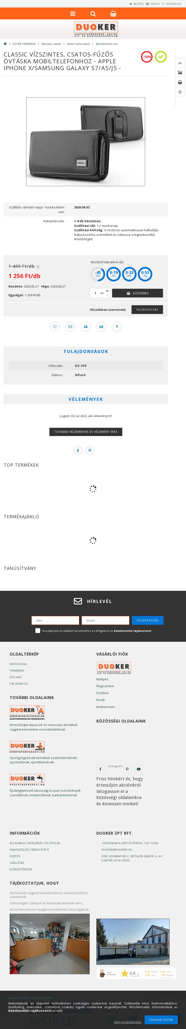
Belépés (125, 4)
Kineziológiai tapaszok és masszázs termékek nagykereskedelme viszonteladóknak (44, 727)
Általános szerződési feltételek (35, 843)
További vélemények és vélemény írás (85, 432)
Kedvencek (171, 4)
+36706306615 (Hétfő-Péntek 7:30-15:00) (130, 843)
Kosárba (141, 293)
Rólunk (15, 677)
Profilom (102, 693)
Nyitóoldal (19, 664)
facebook (100, 769)
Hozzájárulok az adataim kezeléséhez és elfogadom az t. (97, 631)
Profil (147, 4)
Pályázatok (19, 683)
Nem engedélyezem (127, 1022)
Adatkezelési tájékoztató (30, 849)
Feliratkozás (147, 309)
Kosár (100, 700)
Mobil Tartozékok (78, 44)
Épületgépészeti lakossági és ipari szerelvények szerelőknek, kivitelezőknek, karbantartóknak (45, 792)
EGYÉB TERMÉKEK (24, 44)
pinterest (127, 769)
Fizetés (15, 856)
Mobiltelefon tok (106, 44)
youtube (139, 769)
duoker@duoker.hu (116, 849)
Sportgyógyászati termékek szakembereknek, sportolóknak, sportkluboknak (44, 760)
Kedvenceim (105, 707)
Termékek (17, 670)
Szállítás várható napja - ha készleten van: (36, 209)
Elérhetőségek (21, 869)
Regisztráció (105, 686)
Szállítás (17, 862)
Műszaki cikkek (51, 44)
